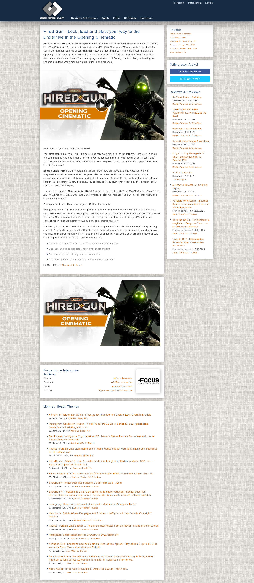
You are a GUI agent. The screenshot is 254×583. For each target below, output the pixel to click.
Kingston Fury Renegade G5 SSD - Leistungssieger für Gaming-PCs (188, 156)
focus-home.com (124, 378)
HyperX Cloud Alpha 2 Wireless (190, 141)
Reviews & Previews (84, 18)
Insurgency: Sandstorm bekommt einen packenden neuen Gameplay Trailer (92, 504)
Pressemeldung (177, 45)
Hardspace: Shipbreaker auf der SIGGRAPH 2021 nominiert (83, 535)
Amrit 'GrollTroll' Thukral (83, 443)
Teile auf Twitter (190, 79)
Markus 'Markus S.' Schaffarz (86, 477)
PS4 (187, 45)
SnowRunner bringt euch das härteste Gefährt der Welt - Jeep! (85, 482)
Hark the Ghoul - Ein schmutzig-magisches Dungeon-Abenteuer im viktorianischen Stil (191, 223)
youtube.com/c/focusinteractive (116, 390)
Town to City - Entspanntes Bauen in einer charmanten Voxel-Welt (188, 242)
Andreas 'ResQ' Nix (78, 418)
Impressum (178, 3)
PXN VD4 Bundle (182, 172)
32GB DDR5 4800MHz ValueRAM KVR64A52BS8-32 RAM (189, 112)
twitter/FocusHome (123, 386)
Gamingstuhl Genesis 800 (187, 128)
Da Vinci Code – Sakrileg (187, 97)
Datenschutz (195, 3)
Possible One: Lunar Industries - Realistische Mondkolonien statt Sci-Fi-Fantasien (191, 204)
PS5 (193, 45)
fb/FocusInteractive (122, 382)
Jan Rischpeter (179, 180)
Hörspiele (130, 18)
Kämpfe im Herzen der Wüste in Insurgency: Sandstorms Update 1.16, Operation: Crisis (100, 415)
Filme (116, 18)
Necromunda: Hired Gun (181, 41)
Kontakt (209, 3)
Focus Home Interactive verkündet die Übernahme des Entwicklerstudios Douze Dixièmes (101, 473)
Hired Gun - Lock (177, 37)
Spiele (105, 18)
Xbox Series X (176, 52)
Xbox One (192, 49)
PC (195, 41)
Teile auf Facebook (189, 71)
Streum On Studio (178, 49)
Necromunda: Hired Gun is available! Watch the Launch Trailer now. (88, 569)
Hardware (146, 18)
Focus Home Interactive (181, 34)
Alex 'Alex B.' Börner (72, 265)
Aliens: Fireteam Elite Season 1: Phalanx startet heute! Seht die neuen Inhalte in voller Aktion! (104, 526)
